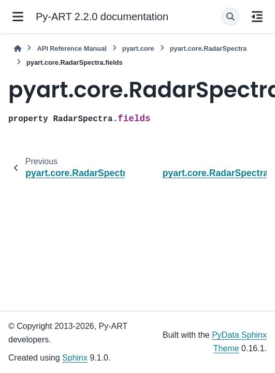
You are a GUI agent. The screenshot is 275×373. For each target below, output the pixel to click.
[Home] (17, 48)
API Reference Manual (71, 48)
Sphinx (75, 357)
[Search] (230, 16)
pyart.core (138, 48)
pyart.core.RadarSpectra (208, 48)
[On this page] (257, 16)
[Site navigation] (17, 16)
